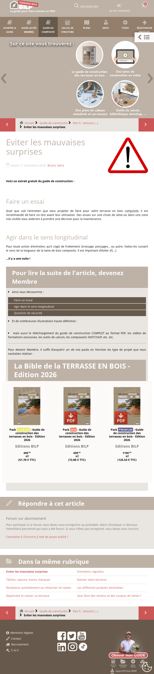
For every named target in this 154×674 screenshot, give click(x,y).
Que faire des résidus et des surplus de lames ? (109, 596)
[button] (144, 37)
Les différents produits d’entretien (100, 588)
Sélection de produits (144, 26)
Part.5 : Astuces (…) (85, 123)
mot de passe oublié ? (53, 537)
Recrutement (17, 644)
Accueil (29, 123)
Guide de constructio (54, 123)
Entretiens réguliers (90, 571)
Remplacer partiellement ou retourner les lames (38, 588)
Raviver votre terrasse (91, 580)
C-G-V (12, 650)
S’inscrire (29, 537)
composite (132, 211)
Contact (13, 638)
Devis (106, 24)
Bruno (52, 165)
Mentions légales (19, 633)
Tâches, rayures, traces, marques (28, 580)
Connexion (13, 537)
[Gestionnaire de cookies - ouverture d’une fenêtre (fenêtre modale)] (147, 667)
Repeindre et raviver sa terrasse (27, 596)
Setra (60, 165)
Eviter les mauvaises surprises (27, 571)
